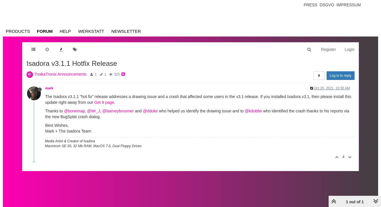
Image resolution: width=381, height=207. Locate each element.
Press (310, 5)
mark (49, 88)
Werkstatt (91, 31)
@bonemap (74, 111)
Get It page (104, 102)
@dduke (150, 111)
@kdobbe (253, 111)
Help (65, 31)
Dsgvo (327, 5)
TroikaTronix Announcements (61, 74)
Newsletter (126, 31)
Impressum (348, 5)
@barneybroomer (118, 111)
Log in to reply (340, 76)
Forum (45, 31)
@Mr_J (93, 111)
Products (18, 31)
